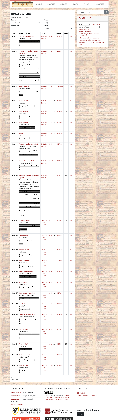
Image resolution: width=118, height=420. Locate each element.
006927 (59, 282)
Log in (80, 414)
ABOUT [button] (39, 4)
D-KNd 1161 (86, 18)
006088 (59, 304)
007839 (59, 144)
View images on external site (89, 34)
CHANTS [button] (63, 4)
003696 (59, 250)
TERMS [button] (86, 4)
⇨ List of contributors (18, 405)
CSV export (83, 36)
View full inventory (86, 31)
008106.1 (60, 86)
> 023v (98, 24)
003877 (59, 175)
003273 (59, 101)
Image (71, 36)
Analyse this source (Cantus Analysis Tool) (91, 43)
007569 (59, 315)
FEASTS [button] (75, 4)
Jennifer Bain (16, 396)
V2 (49, 101)
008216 (59, 271)
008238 (59, 36)
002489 (59, 235)
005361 (59, 329)
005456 (59, 111)
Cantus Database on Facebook (87, 396)
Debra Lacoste (16, 392)
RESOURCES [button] (99, 4)
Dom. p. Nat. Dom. (44, 222)
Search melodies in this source (90, 40)
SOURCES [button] (51, 4)
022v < (92, 24)
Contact (81, 393)
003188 (59, 133)
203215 (59, 261)
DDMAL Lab (15, 399)
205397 (59, 51)
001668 (59, 122)
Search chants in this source (89, 38)
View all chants (85, 29)
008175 (59, 161)
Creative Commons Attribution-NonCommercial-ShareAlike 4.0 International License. (57, 397)
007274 (59, 293)
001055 (59, 220)
